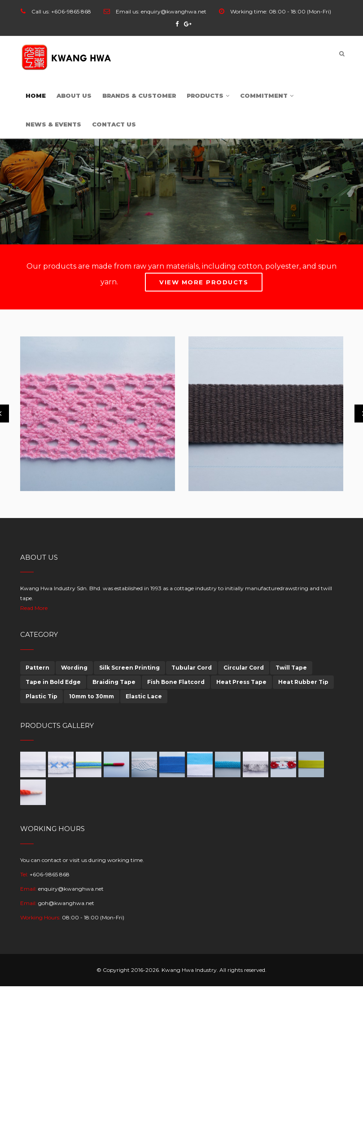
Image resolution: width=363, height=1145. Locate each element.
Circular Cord (243, 667)
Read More (34, 608)
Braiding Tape (114, 682)
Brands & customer (139, 95)
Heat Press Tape (241, 682)
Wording (74, 667)
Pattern (37, 667)
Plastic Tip (41, 696)
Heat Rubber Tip (303, 682)
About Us (74, 95)
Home (36, 95)
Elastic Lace (144, 696)
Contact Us (114, 124)
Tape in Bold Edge (53, 682)
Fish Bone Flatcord (176, 682)
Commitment (266, 95)
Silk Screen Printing (129, 667)
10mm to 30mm (91, 696)
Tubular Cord (191, 667)
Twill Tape (291, 667)
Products (208, 95)
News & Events (53, 124)
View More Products (203, 282)
